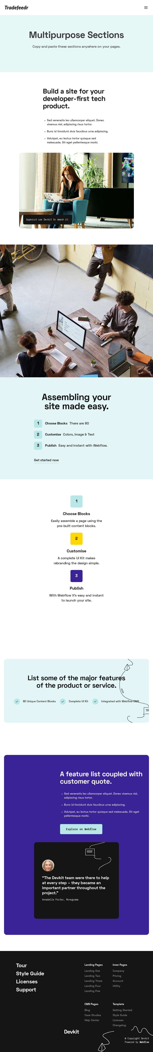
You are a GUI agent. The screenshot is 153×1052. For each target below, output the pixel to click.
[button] (146, 8)
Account (118, 981)
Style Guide (120, 1015)
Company (118, 971)
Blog (87, 1010)
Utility (116, 986)
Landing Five (92, 991)
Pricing (117, 976)
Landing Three (93, 981)
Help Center (92, 1020)
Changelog (119, 1025)
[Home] (16, 8)
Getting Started (122, 1010)
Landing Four (93, 986)
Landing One (92, 971)
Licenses (118, 1020)
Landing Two (92, 976)
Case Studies (93, 1015)
